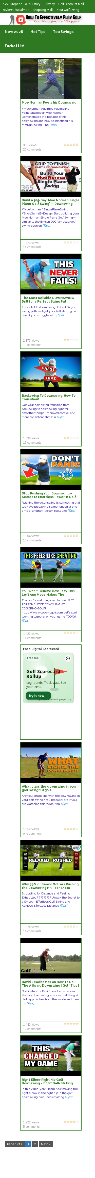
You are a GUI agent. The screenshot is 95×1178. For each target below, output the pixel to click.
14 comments (32, 931)
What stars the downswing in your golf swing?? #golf (49, 788)
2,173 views (31, 340)
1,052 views (31, 829)
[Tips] (53, 125)
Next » (46, 1144)
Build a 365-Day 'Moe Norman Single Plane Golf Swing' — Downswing (51, 202)
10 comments (32, 345)
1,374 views (31, 927)
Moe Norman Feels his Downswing (49, 102)
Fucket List (15, 46)
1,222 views (31, 1122)
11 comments (32, 247)
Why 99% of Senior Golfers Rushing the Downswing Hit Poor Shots (50, 886)
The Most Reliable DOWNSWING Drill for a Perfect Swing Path (48, 299)
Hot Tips (38, 32)
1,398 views (31, 438)
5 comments (31, 1127)
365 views (29, 145)
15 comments (32, 442)
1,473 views (31, 243)
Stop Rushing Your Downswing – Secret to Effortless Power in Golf (49, 495)
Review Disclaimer (15, 10)
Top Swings (63, 32)
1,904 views (31, 536)
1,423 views (31, 634)
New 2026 (14, 32)
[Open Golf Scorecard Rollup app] (48, 678)
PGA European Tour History (21, 4)
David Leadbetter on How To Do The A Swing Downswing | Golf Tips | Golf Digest (50, 985)
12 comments (32, 1029)
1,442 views (31, 1024)
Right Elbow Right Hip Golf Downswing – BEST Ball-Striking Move (47, 1083)
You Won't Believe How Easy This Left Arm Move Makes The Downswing (48, 594)
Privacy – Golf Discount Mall (64, 4)
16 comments (32, 540)
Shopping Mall (43, 10)
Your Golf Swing (68, 10)
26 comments (32, 149)
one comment (32, 833)
